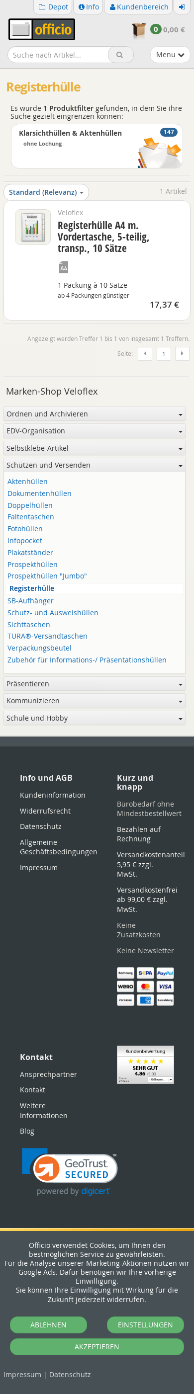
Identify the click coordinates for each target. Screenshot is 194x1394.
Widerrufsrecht (45, 811)
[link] (70, 1172)
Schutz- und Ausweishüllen (52, 613)
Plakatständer (30, 553)
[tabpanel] (97, 736)
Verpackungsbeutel (39, 648)
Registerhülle (31, 588)
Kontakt (32, 1089)
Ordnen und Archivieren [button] (94, 413)
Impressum (22, 1374)
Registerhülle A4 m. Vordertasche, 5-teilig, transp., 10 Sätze (104, 236)
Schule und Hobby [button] (94, 718)
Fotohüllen (25, 529)
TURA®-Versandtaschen (47, 636)
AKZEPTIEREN (97, 1346)
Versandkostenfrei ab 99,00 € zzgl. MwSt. (147, 899)
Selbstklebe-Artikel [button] (94, 448)
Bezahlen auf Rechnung (139, 834)
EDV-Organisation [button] (94, 430)
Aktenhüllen (27, 482)
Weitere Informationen (44, 1110)
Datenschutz (70, 1374)
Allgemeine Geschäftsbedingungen (58, 847)
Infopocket (24, 541)
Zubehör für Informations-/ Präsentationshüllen (87, 660)
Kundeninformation (53, 795)
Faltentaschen (30, 517)
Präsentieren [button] (94, 683)
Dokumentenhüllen (39, 494)
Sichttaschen (28, 625)
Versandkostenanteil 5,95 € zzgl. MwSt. (151, 864)
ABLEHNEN (48, 1324)
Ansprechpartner (48, 1074)
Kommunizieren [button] (94, 700)
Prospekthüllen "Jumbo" (47, 576)
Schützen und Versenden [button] (94, 465)
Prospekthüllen (32, 565)
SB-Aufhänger (30, 601)
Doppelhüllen (30, 505)
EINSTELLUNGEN (145, 1324)
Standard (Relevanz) (46, 192)
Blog (27, 1131)
